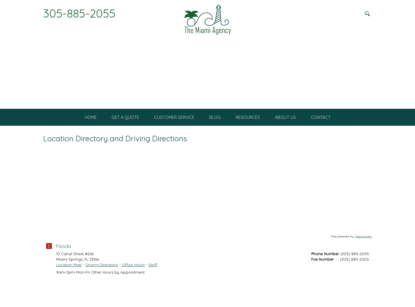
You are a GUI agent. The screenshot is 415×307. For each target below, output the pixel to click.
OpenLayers (363, 260)
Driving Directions (102, 288)
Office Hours (133, 288)
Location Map (69, 288)
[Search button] (367, 13)
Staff (152, 288)
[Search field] (333, 13)
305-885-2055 (79, 13)
